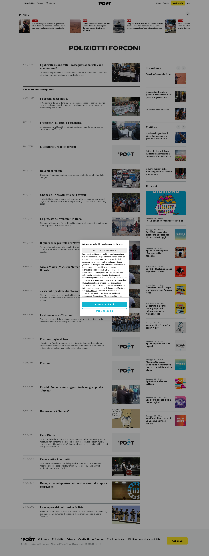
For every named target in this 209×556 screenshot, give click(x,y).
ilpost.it (107, 293)
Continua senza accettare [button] (104, 250)
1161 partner (91, 291)
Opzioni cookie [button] (104, 311)
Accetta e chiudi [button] (104, 304)
